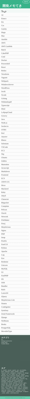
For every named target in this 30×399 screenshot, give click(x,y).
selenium (25, 387)
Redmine (4, 262)
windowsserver (11, 391)
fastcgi (23, 374)
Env (2, 258)
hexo (7, 377)
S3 (2, 272)
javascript (3, 378)
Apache (4, 251)
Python (4, 248)
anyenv (9, 370)
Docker (4, 60)
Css (2, 25)
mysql (10, 383)
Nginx (3, 230)
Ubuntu (4, 157)
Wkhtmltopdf (6, 102)
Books (3, 324)
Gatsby (4, 29)
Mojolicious (6, 227)
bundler (17, 371)
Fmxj (3, 223)
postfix (3, 385)
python (20, 385)
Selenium (5, 144)
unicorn (14, 390)
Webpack (4, 81)
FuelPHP (4, 276)
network (20, 383)
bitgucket (7, 371)
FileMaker (5, 220)
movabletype (4, 383)
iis (17, 377)
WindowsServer (7, 84)
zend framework (14, 393)
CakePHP (5, 53)
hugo (14, 377)
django (27, 373)
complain (19, 373)
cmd (8, 373)
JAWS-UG (5, 182)
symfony (19, 388)
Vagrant (4, 78)
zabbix (7, 393)
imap (20, 377)
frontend (13, 375)
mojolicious (10, 381)
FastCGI (4, 244)
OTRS (3, 130)
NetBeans (5, 321)
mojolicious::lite (18, 381)
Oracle (3, 213)
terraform (25, 388)
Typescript (5, 105)
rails (24, 385)
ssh (12, 388)
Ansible (4, 39)
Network (4, 217)
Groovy (4, 116)
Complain (5, 206)
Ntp (2, 154)
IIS (2, 279)
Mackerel (5, 189)
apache (14, 370)
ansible (5, 370)
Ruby (3, 192)
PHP (3, 234)
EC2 (3, 151)
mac (10, 380)
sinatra (3, 388)
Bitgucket (5, 203)
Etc (2, 22)
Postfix (4, 241)
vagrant (18, 390)
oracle (10, 384)
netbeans (15, 383)
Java (3, 119)
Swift (3, 91)
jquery (17, 378)
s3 (21, 387)
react (6, 387)
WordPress (5, 88)
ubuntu (9, 390)
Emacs (3, 18)
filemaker (3, 375)
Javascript (5, 168)
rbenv (2, 387)
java (23, 377)
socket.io (8, 388)
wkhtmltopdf (19, 391)
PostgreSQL (6, 328)
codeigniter (13, 373)
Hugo (3, 32)
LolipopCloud (6, 112)
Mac (3, 36)
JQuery (4, 296)
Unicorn (4, 265)
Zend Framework (8, 314)
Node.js (4, 123)
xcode (3, 393)
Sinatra (4, 303)
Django (4, 317)
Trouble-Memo (5, 343)
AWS (3, 43)
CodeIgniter (5, 307)
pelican (17, 384)
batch (2, 371)
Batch (3, 50)
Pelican (4, 210)
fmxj (8, 375)
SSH (3, 283)
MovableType (6, 331)
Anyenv (4, 137)
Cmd (3, 57)
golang (26, 375)
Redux (3, 71)
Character (5, 199)
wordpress (25, 391)
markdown (20, 380)
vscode (23, 390)
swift (15, 388)
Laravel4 (4, 293)
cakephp (22, 371)
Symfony (4, 310)
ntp (7, 384)
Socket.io (4, 126)
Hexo (3, 185)
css (23, 373)
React (3, 67)
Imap (3, 237)
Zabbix (4, 161)
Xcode (3, 95)
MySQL (4, 269)
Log (2, 255)
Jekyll (3, 196)
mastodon (3, 381)
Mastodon (5, 164)
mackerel (14, 380)
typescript (3, 390)
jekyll (13, 378)
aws (18, 370)
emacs (13, 374)
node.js (3, 384)
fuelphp (18, 375)
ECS (3, 178)
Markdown (5, 171)
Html (3, 109)
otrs (13, 384)
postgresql (8, 385)
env (17, 374)
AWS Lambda (6, 46)
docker (3, 374)
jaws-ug (9, 378)
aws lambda (23, 370)
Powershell (5, 64)
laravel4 (22, 378)
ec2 (7, 374)
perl (21, 384)
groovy (4, 377)
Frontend (4, 175)
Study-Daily (4, 342)
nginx (25, 383)
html (11, 377)
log (26, 378)
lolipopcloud (4, 380)
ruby (19, 387)
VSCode (4, 147)
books (12, 371)
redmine (11, 387)
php (24, 384)
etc (19, 374)
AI (2, 15)
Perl (2, 133)
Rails (3, 290)
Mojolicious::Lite (8, 300)
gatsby (22, 375)
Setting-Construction (6, 341)
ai (1, 370)
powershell (15, 385)
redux (15, 387)
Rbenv (3, 140)
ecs (10, 374)
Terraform (5, 74)
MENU (26, 1)
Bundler (4, 286)
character (3, 373)
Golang (4, 98)
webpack (3, 391)
